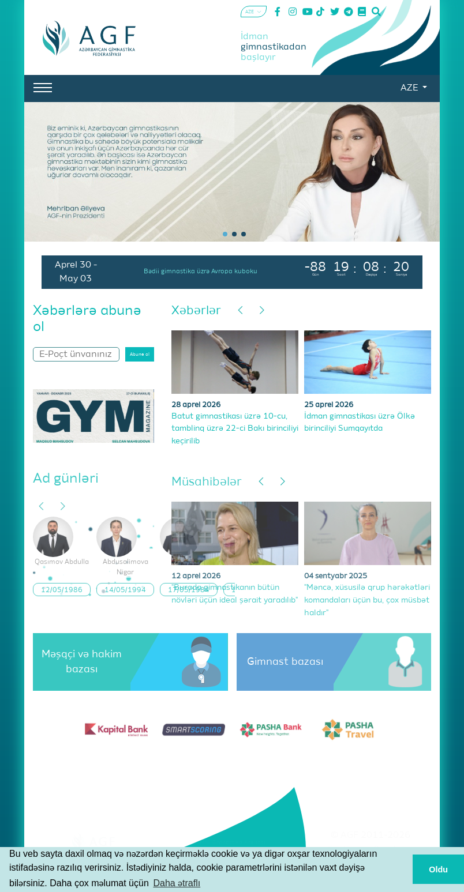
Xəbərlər (196, 311)
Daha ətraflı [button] (176, 883)
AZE (410, 88)
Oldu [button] (438, 869)
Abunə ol (139, 354)
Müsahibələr (206, 482)
